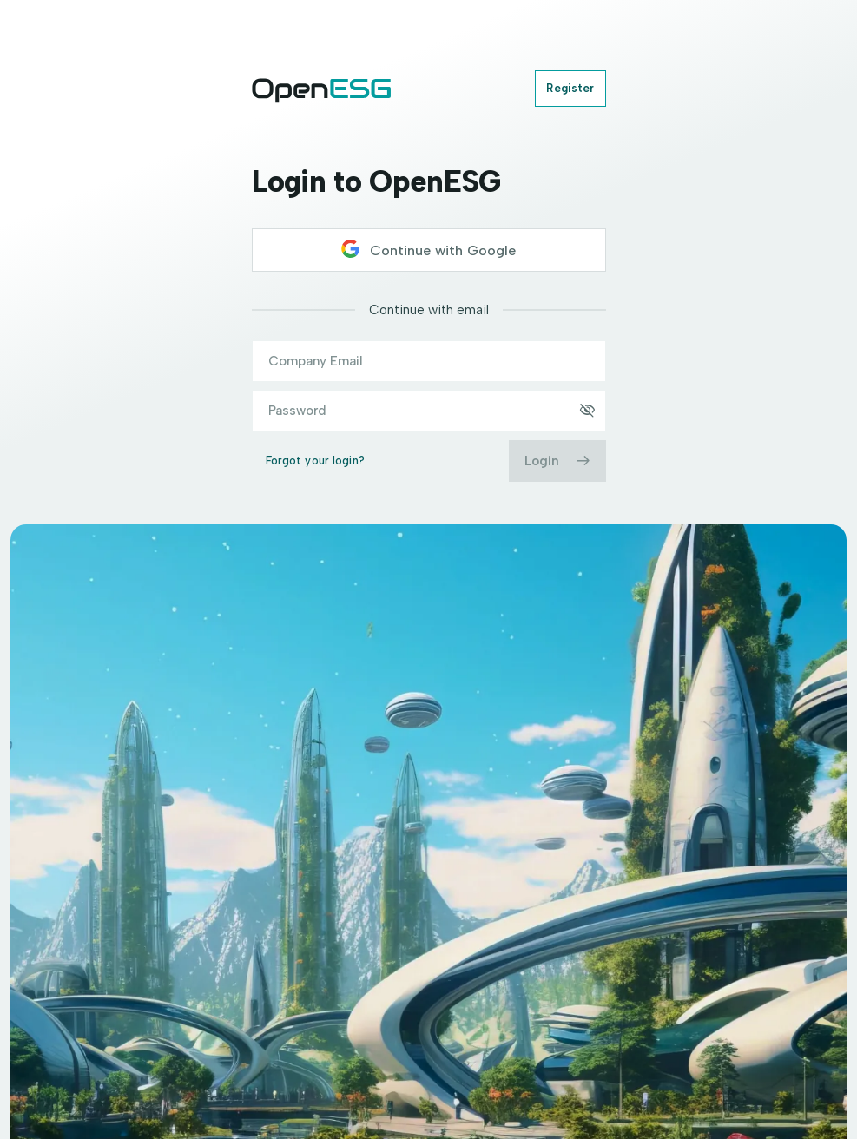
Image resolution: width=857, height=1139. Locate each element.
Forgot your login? (315, 460)
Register (570, 88)
